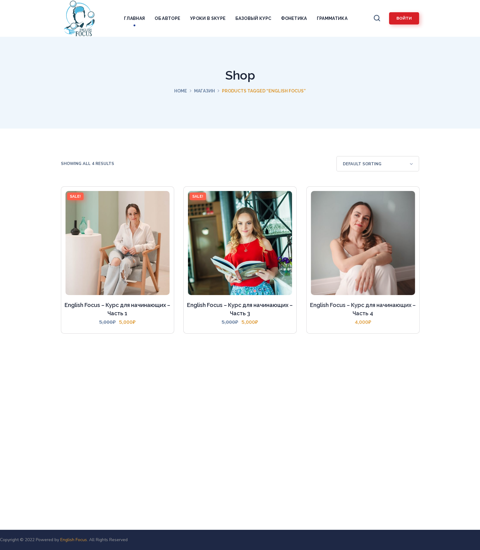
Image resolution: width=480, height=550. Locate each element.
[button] (377, 18)
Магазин (204, 90)
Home (180, 90)
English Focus (73, 540)
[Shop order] (377, 163)
